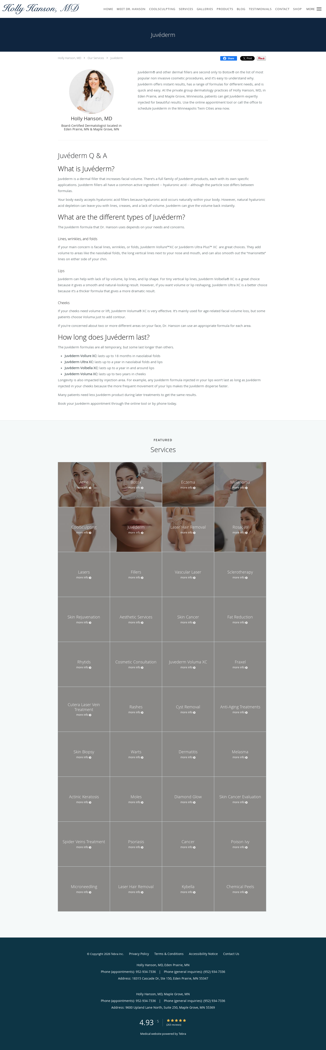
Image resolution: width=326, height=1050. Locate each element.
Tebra (182, 1034)
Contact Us (231, 954)
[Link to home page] (40, 9)
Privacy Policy (139, 954)
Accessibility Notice (203, 954)
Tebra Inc (117, 954)
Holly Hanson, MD (69, 58)
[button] (319, 9)
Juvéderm (116, 58)
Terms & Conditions (169, 954)
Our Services (96, 58)
